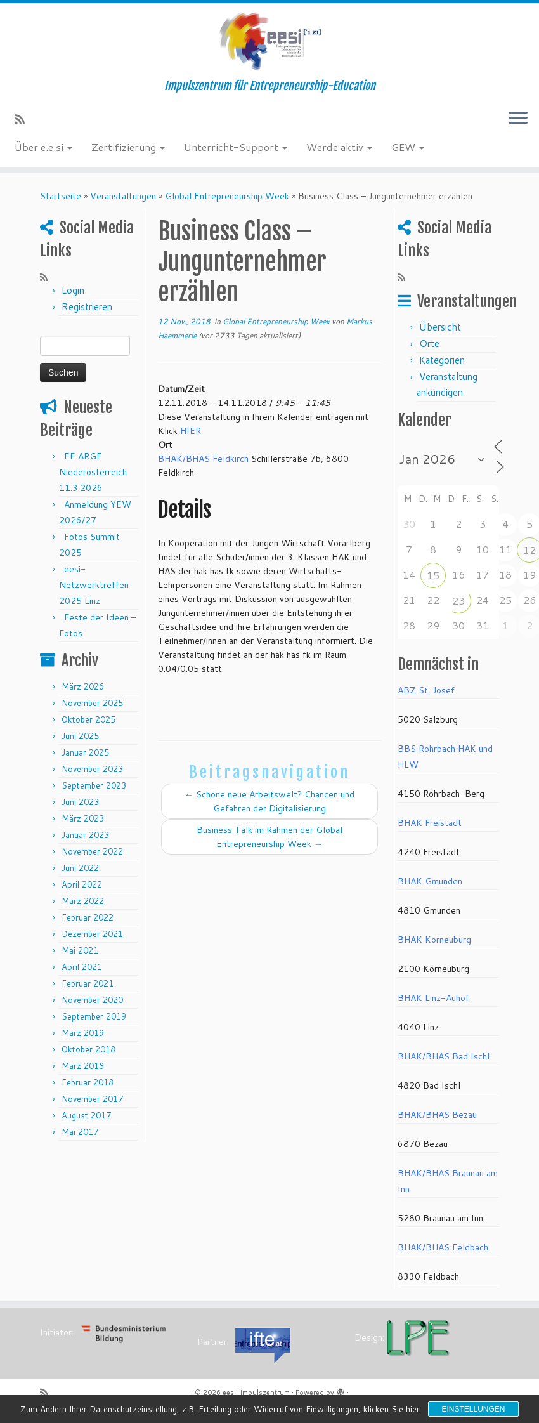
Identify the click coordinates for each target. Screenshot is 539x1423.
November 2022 (92, 851)
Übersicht (440, 327)
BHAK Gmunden (430, 881)
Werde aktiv (339, 147)
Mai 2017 (80, 1132)
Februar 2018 (88, 1082)
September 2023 (94, 785)
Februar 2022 (88, 917)
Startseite (60, 196)
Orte (429, 343)
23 (458, 600)
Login (73, 290)
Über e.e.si (43, 147)
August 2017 (86, 1115)
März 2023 (83, 818)
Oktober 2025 (88, 719)
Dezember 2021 (92, 934)
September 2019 (94, 1016)
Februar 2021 (88, 983)
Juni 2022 (80, 868)
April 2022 (82, 884)
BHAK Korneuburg (434, 939)
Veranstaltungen (123, 196)
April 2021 (82, 967)
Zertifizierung (128, 147)
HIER (190, 430)
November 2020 (92, 1000)
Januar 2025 (85, 752)
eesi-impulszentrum (256, 1392)
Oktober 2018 (88, 1049)
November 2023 (92, 769)
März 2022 (83, 901)
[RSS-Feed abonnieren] (24, 119)
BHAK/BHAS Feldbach (443, 1247)
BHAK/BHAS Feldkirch (203, 458)
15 (433, 575)
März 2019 (83, 1033)
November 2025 (92, 703)
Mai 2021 (80, 950)
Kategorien (442, 360)
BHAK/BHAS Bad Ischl (444, 1056)
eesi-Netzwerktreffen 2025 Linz (94, 585)
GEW (407, 147)
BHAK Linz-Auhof (433, 998)
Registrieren (87, 306)
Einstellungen (473, 1409)
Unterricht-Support (235, 147)
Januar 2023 (85, 835)
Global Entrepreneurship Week (227, 196)
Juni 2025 (80, 736)
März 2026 (83, 686)
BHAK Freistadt (430, 822)
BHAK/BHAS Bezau (437, 1114)
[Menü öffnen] (518, 118)
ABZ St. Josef (426, 690)
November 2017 (92, 1099)
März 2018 (83, 1066)
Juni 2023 (80, 802)
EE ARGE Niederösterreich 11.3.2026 (93, 472)
